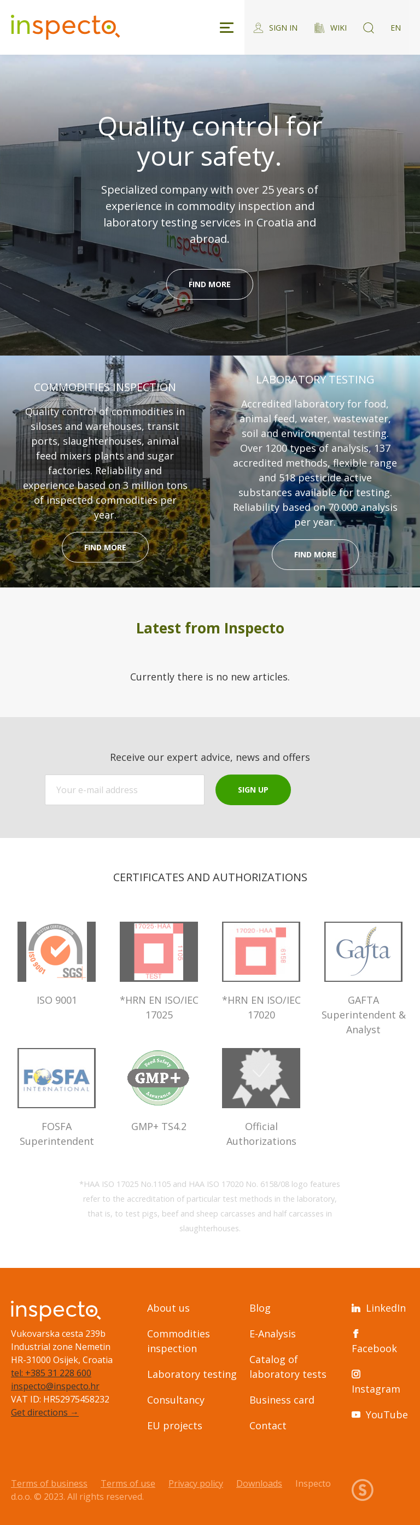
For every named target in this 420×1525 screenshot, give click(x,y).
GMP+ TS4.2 (159, 1090)
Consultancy (176, 1399)
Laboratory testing (192, 1374)
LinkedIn (379, 1307)
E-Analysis (272, 1333)
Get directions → (45, 1412)
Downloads (259, 1483)
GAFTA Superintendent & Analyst (363, 979)
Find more (210, 284)
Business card (281, 1399)
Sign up (253, 789)
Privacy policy (195, 1483)
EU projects (174, 1425)
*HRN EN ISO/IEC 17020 (261, 971)
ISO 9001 (56, 964)
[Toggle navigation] (227, 27)
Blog (260, 1307)
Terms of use (128, 1483)
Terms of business (49, 1483)
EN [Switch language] (395, 27)
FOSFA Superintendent (56, 1098)
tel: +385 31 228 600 (51, 1373)
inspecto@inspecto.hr (55, 1386)
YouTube (380, 1414)
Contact (268, 1425)
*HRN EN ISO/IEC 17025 (159, 971)
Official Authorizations (261, 1098)
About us (168, 1307)
